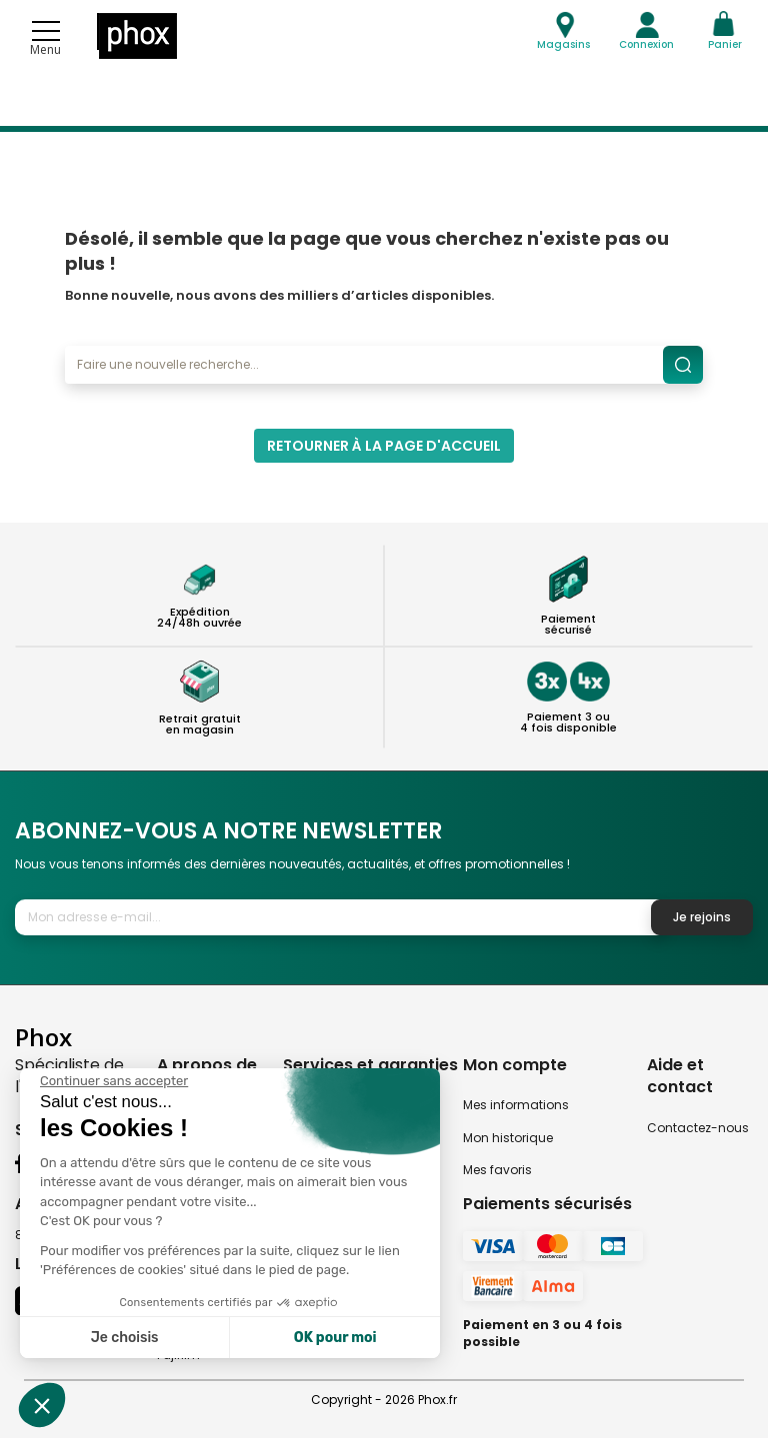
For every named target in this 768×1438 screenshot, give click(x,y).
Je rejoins (702, 916)
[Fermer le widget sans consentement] (114, 1081)
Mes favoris (497, 1169)
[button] (42, 1405)
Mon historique (508, 1137)
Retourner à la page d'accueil (384, 446)
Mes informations (516, 1104)
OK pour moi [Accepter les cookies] (335, 1337)
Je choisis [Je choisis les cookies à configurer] (125, 1337)
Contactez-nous (698, 1127)
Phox (43, 1036)
